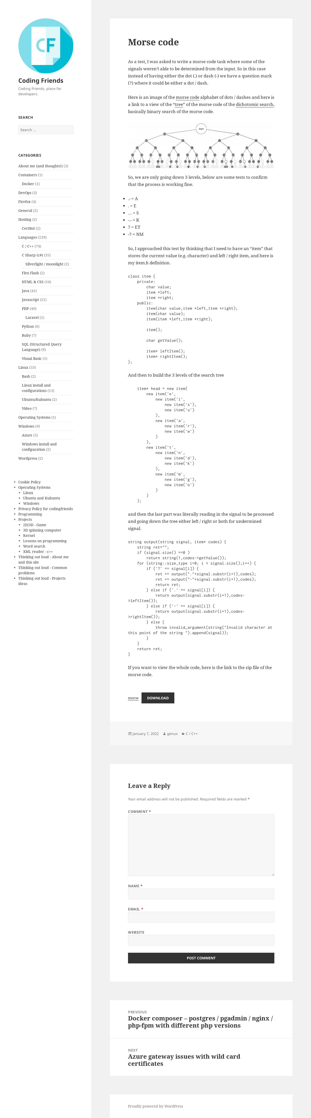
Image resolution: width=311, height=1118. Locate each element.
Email (135, 909)
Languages (27, 237)
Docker (28, 183)
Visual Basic (32, 358)
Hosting (24, 219)
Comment (139, 811)
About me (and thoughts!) (40, 165)
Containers (27, 174)
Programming (30, 514)
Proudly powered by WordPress (155, 1106)
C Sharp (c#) (32, 255)
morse (133, 698)
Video (27, 408)
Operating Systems (34, 417)
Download (158, 698)
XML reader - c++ (38, 551)
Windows (26, 426)
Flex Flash (30, 272)
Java (25, 290)
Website (136, 932)
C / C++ (28, 246)
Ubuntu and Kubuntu (41, 498)
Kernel (29, 535)
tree (179, 104)
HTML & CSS (33, 281)
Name (135, 885)
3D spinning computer (42, 530)
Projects (25, 519)
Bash (26, 376)
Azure (27, 435)
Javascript (30, 299)
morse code (187, 97)
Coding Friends (40, 80)
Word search (34, 546)
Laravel (32, 317)
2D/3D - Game (34, 524)
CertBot (28, 228)
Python (28, 326)
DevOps (24, 192)
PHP (25, 308)
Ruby (26, 335)
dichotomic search (254, 104)
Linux (23, 367)
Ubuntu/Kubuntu (36, 399)
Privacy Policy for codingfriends (45, 508)
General (25, 210)
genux (172, 733)
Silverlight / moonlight (44, 264)
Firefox (24, 201)
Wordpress (27, 458)
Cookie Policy (29, 482)
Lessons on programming (45, 540)
